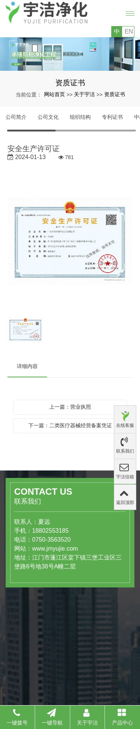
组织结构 (80, 117)
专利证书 (112, 117)
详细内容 (27, 366)
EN (129, 31)
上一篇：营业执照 (70, 407)
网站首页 (54, 94)
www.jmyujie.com (45, 548)
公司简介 (16, 117)
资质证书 (114, 94)
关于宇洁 (84, 94)
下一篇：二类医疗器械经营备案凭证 (70, 425)
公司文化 (48, 117)
